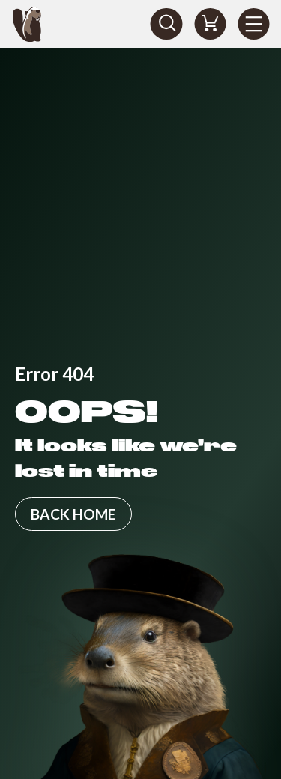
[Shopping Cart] (210, 24)
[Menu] (253, 24)
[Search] (166, 24)
